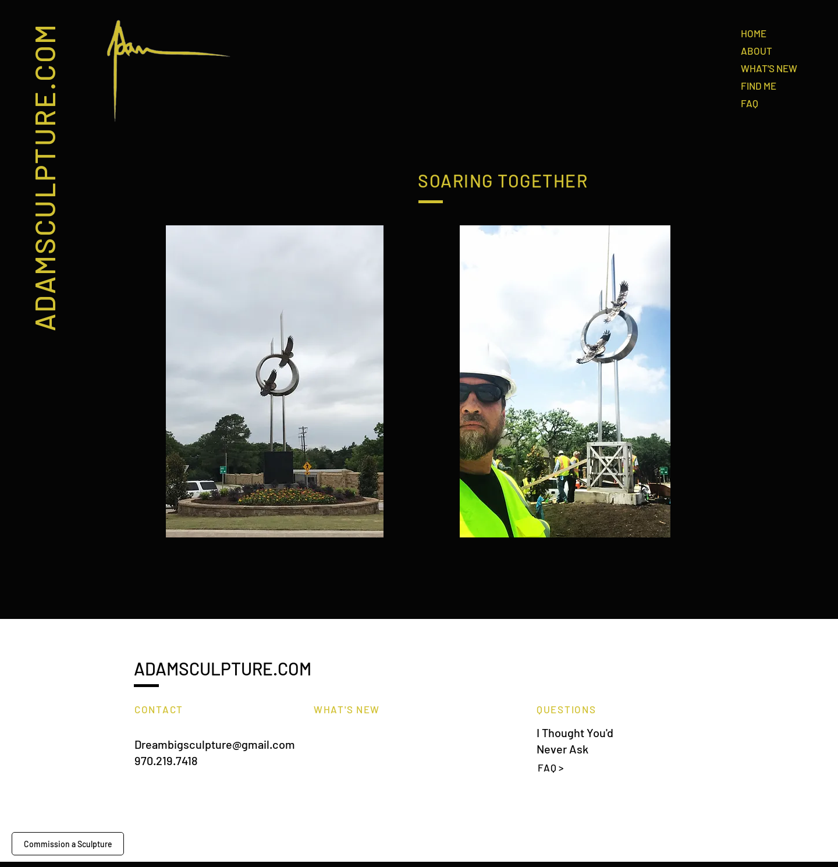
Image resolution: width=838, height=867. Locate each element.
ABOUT (756, 50)
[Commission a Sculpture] (68, 843)
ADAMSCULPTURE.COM (44, 177)
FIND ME (758, 85)
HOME (753, 33)
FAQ (749, 103)
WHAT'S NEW (769, 68)
